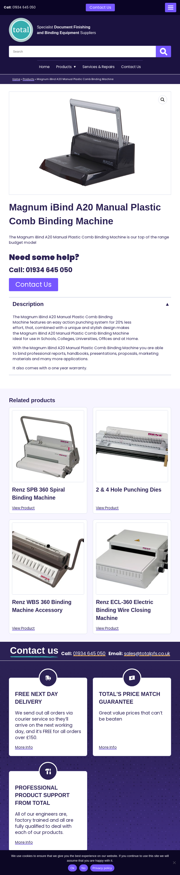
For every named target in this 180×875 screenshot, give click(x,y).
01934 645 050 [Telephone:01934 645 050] (24, 7)
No (84, 868)
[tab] (90, 304)
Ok (72, 868)
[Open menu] (170, 7)
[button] (162, 100)
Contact (133, 67)
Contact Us (100, 7)
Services (99, 67)
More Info (24, 748)
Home (41, 67)
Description (28, 304)
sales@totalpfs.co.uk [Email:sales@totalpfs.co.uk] (147, 654)
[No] (174, 862)
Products (64, 67)
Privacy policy (102, 868)
